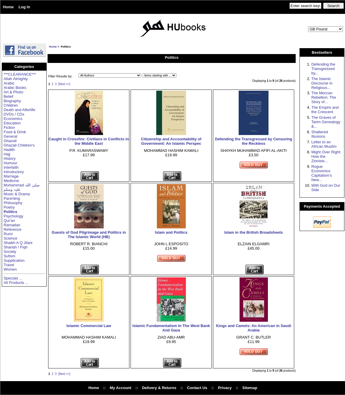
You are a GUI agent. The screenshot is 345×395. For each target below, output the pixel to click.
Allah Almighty (16, 79)
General (10, 136)
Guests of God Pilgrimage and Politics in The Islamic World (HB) (89, 234)
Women (10, 269)
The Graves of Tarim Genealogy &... (325, 122)
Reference (12, 229)
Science (10, 238)
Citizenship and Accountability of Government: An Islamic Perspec (171, 141)
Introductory (14, 172)
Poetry (9, 207)
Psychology (13, 216)
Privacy (225, 388)
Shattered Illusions (319, 134)
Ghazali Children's (19, 145)
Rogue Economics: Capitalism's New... (321, 173)
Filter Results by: (60, 76)
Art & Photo (13, 92)
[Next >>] (64, 84)
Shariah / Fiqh (15, 247)
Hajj (7, 154)
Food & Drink (15, 132)
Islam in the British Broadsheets (253, 232)
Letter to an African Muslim (323, 144)
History (9, 158)
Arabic (9, 83)
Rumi (8, 234)
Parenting (12, 198)
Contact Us (197, 388)
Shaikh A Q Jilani (18, 242)
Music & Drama (17, 194)
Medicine (11, 180)
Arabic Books (15, 87)
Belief (8, 96)
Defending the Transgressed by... (323, 68)
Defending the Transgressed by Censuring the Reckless (253, 141)
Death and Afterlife (19, 110)
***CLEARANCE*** (20, 74)
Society (10, 251)
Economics (13, 118)
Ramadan (12, 225)
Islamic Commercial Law (88, 326)
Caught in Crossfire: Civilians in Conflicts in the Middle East (89, 141)
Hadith (9, 149)
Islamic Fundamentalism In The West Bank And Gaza (171, 328)
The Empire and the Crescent (325, 109)
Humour (10, 163)
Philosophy (13, 203)
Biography (12, 101)
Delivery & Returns (159, 388)
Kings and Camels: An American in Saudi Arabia (253, 328)
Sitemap (249, 388)
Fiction (9, 127)
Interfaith (11, 167)
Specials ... (13, 278)
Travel (9, 265)
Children (11, 105)
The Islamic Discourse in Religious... (322, 83)
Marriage (11, 176)
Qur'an (9, 220)
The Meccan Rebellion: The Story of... (323, 97)
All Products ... (16, 282)
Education (12, 123)
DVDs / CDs (14, 114)
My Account (120, 388)
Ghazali (10, 141)
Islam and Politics (171, 232)
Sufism (9, 256)
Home (8, 7)
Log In (24, 7)
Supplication (14, 260)
